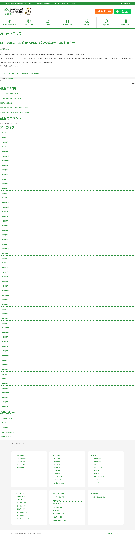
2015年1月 (5, 383)
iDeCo (58, 480)
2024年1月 (5, 244)
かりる (48, 25)
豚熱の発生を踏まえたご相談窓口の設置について (14, 107)
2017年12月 (5, 369)
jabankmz (4, 52)
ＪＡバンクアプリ (21, 515)
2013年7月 (5, 397)
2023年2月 (5, 281)
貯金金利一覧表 (59, 483)
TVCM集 (57, 510)
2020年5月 (5, 346)
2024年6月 (5, 225)
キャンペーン (5, 423)
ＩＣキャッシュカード (22, 497)
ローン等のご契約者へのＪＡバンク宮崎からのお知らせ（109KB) (20, 73)
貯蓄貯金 (58, 464)
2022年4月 (5, 309)
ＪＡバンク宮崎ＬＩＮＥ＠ (23, 512)
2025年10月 (5, 160)
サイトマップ (120, 533)
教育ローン (96, 473)
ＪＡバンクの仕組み (22, 458)
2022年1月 (5, 323)
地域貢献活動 (20, 467)
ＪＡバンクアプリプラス (23, 518)
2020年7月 (5, 341)
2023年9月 (5, 258)
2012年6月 (5, 406)
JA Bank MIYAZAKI (24, 533)
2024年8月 (5, 216)
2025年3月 (5, 188)
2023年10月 (5, 253)
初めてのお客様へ (22, 464)
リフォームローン (98, 467)
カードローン (97, 480)
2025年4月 (5, 184)
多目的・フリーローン (99, 477)
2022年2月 (5, 318)
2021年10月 (5, 327)
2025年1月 (5, 198)
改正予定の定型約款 (6, 103)
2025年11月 (5, 156)
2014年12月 (5, 388)
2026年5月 (5, 133)
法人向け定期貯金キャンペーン (9, 93)
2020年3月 (5, 351)
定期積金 (58, 470)
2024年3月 (5, 235)
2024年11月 (5, 202)
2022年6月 (5, 300)
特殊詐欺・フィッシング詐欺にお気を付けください (14, 112)
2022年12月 (5, 290)
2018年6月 (5, 365)
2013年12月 (5, 392)
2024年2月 (5, 239)
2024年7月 (5, 221)
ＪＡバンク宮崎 (20, 455)
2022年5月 (5, 304)
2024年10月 (5, 207)
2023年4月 (5, 272)
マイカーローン (98, 470)
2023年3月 (5, 277)
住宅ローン (96, 464)
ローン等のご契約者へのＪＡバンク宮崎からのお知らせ (37, 43)
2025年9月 (5, 165)
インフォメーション (7, 418)
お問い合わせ (125, 25)
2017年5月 (5, 379)
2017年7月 (5, 374)
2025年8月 (5, 170)
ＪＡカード (19, 500)
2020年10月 (5, 332)
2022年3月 (5, 314)
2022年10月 (5, 295)
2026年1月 (5, 151)
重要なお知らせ (9, 78)
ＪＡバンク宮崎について (23, 461)
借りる (94, 455)
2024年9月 (5, 212)
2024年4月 (5, 230)
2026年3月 (5, 142)
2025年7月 (5, 174)
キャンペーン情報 (59, 494)
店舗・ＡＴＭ (57, 503)
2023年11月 (5, 249)
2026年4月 (5, 137)
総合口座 (58, 473)
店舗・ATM (106, 25)
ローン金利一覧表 (98, 483)
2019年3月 (5, 360)
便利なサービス (67, 25)
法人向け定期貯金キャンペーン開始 (10, 98)
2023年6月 (5, 267)
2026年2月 (5, 147)
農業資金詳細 (97, 461)
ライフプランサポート (60, 497)
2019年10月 (5, 355)
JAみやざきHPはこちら (127, 3)
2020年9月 (5, 337)
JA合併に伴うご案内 (60, 520)
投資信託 (59, 477)
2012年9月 (5, 402)
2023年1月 (5, 286)
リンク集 (110, 533)
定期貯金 (58, 467)
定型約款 (95, 494)
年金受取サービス (21, 503)
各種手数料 (86, 25)
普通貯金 (58, 461)
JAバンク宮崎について (9, 25)
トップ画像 (5, 427)
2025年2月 (5, 193)
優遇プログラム (21, 509)
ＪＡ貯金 (58, 458)
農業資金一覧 (97, 458)
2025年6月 (5, 179)
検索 (1, 80)
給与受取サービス (21, 506)
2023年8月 (5, 263)
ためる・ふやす (29, 25)
